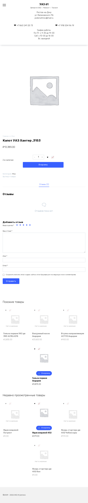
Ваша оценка (8, 225)
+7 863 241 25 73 (25, 25)
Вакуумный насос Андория (41, 334)
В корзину (43, 165)
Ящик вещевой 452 (41, 433)
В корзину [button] (46, 373)
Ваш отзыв (7, 231)
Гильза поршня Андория (39, 379)
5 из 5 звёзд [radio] (30, 225)
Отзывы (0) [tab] (44, 184)
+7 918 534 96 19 (66, 25)
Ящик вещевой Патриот (10, 431)
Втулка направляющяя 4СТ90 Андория (72, 334)
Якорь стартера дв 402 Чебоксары (70, 431)
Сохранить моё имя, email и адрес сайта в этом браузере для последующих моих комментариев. (41, 275)
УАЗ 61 (44, 4)
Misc (13, 136)
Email (5, 266)
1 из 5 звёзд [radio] (17, 225)
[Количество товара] (38, 157)
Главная (6, 136)
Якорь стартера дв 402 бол (41, 470)
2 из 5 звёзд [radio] (20, 225)
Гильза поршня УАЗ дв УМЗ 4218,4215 (14, 334)
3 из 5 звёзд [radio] (23, 225)
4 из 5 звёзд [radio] (27, 225)
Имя (5, 256)
